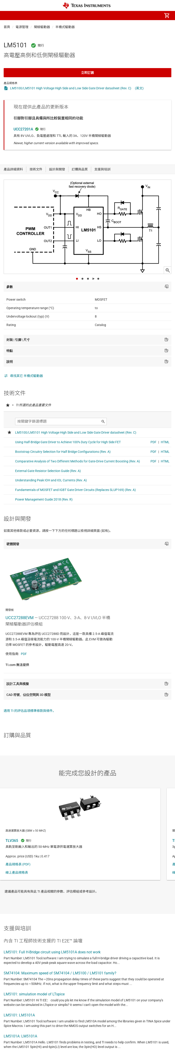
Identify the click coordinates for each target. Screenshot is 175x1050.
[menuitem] (128, 15)
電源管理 (22, 27)
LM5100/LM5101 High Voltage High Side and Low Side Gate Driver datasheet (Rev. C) (70, 88)
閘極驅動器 (42, 27)
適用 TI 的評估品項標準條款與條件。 (30, 711)
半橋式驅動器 (65, 27)
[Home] (87, 6)
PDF (24, 654)
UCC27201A (23, 129)
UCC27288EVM (19, 617)
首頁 (7, 27)
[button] (8, 15)
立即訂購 (87, 72)
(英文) (139, 88)
